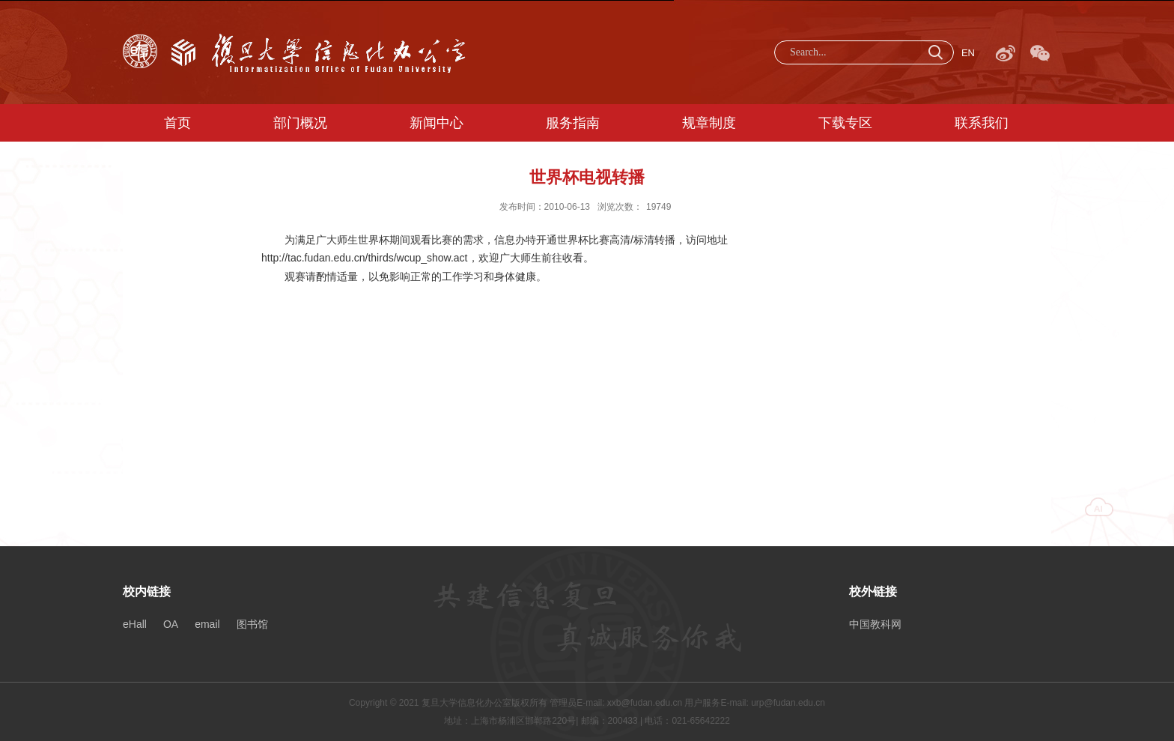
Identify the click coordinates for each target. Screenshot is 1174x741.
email (207, 624)
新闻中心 (436, 122)
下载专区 (845, 122)
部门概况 (300, 122)
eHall (135, 624)
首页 (177, 122)
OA (170, 624)
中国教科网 (875, 624)
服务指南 (573, 122)
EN (968, 52)
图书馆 (252, 624)
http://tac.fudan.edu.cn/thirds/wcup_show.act (364, 258)
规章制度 (709, 122)
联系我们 (982, 122)
